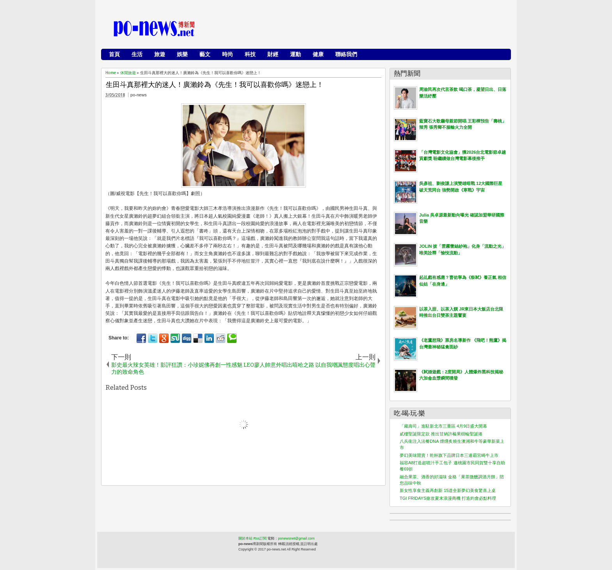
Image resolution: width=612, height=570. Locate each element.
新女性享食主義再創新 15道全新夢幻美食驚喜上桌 (448, 490)
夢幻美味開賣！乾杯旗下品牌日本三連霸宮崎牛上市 (449, 455)
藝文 (204, 54)
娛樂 (182, 54)
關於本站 (245, 538)
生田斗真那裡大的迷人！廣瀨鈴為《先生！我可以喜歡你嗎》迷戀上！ (215, 85)
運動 (295, 54)
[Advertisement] (365, 29)
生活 (137, 54)
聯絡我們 (346, 54)
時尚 (227, 54)
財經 (272, 54)
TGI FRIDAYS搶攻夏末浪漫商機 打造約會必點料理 (448, 498)
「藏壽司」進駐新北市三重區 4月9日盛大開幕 (443, 426)
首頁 (114, 54)
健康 (318, 54)
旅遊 (159, 54)
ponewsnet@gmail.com (296, 538)
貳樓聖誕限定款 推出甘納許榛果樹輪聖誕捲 (441, 433)
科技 (250, 54)
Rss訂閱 (260, 538)
